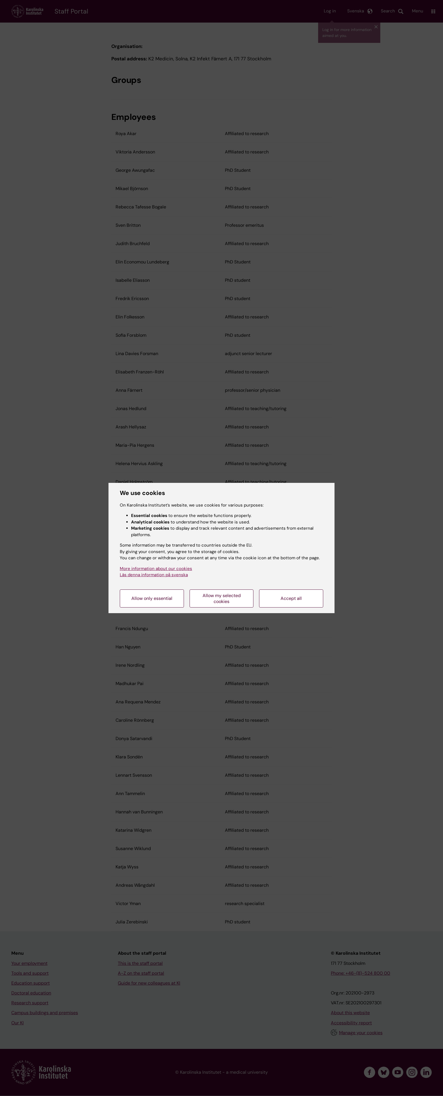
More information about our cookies (156, 568)
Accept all (291, 598)
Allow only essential (151, 598)
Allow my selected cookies (222, 598)
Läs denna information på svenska (154, 575)
